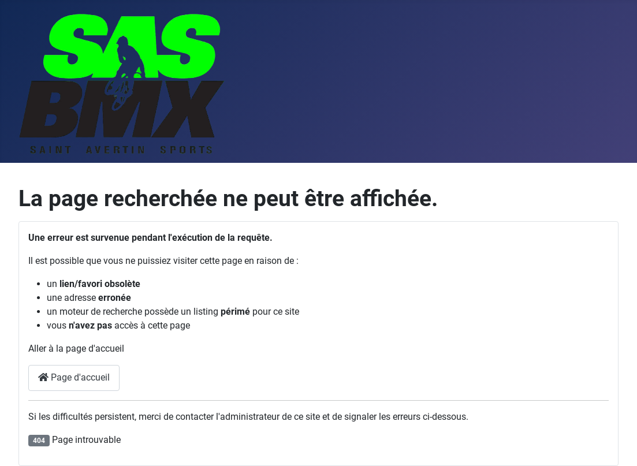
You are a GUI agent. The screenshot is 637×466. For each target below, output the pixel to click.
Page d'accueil (74, 377)
